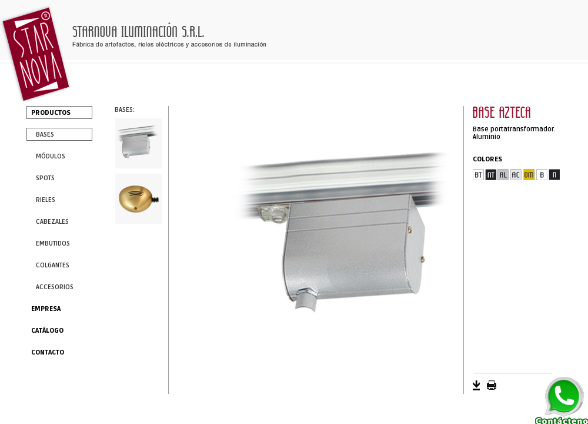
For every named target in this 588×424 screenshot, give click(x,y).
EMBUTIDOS (53, 243)
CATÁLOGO (47, 330)
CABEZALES (52, 222)
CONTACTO (47, 352)
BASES (45, 134)
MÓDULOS (50, 156)
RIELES (45, 200)
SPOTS (45, 178)
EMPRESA (46, 309)
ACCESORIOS (55, 287)
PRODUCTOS (51, 113)
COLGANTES (52, 265)
